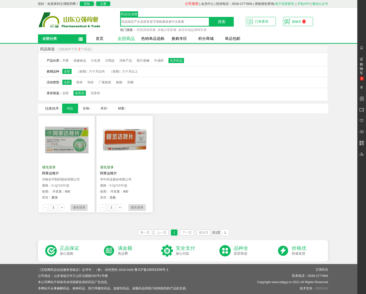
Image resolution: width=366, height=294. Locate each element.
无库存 (95, 93)
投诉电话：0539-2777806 (234, 4)
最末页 (203, 232)
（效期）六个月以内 (90, 71)
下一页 (187, 232)
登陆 (87, 4)
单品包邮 (232, 38)
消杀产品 (125, 60)
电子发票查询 (284, 4)
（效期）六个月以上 (124, 71)
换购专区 (179, 38)
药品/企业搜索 (129, 14)
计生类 (95, 60)
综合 (70, 108)
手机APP (303, 4)
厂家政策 (105, 82)
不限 (65, 60)
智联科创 (321, 288)
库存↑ (105, 108)
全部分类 (49, 38)
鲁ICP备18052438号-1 (151, 270)
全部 (67, 71)
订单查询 (261, 21)
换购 (119, 82)
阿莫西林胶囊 (146, 30)
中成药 (159, 60)
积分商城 (206, 38)
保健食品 (79, 60)
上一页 (161, 232)
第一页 (145, 232)
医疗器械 (143, 60)
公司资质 (191, 4)
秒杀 (79, 82)
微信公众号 (320, 4)
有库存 (79, 93)
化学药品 (176, 60)
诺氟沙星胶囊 (167, 30)
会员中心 (207, 4)
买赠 (130, 82)
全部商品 (126, 38)
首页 (99, 38)
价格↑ (87, 108)
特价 (91, 82)
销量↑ (122, 108)
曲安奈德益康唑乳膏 (192, 30)
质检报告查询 (264, 4)
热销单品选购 (152, 38)
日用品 (110, 60)
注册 (103, 4)
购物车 (299, 21)
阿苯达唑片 (50, 173)
